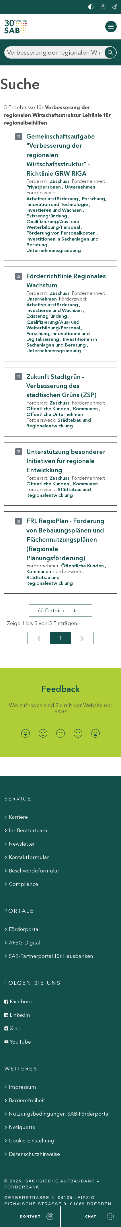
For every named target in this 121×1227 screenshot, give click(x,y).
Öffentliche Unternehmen (54, 414)
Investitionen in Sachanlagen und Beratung (62, 241)
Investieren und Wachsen (54, 210)
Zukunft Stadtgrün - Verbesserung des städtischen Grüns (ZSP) (61, 386)
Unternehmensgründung (53, 250)
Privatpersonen (43, 187)
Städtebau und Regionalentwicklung (58, 423)
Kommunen (85, 408)
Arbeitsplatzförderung (52, 198)
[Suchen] (60, 52)
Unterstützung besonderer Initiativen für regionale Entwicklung (66, 461)
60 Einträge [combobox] (62, 610)
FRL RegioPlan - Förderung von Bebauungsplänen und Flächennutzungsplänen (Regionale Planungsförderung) (65, 539)
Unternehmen (80, 187)
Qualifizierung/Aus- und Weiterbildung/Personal (53, 224)
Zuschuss (60, 181)
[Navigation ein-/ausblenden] (111, 26)
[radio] (26, 733)
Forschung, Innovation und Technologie (66, 201)
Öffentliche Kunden (47, 408)
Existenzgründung (46, 216)
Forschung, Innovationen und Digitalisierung (58, 336)
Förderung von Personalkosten (60, 233)
